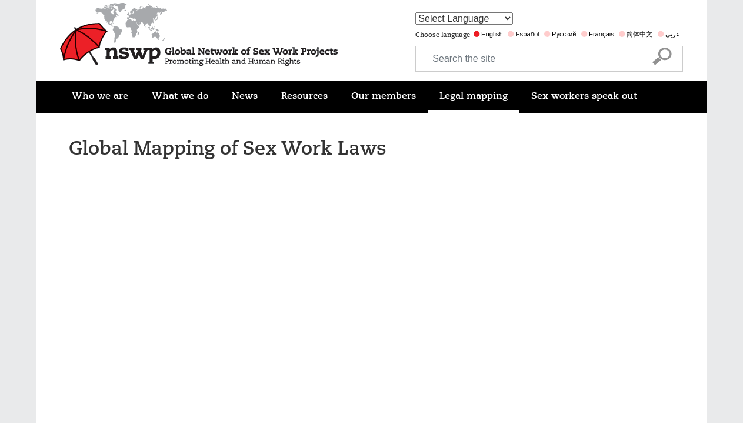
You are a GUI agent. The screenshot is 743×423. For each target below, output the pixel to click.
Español (527, 34)
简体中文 (639, 34)
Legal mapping (473, 96)
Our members (383, 96)
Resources (304, 96)
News (245, 96)
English (492, 34)
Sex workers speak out (584, 96)
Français (601, 34)
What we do (180, 96)
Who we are (100, 96)
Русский (564, 34)
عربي (672, 34)
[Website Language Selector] (464, 18)
